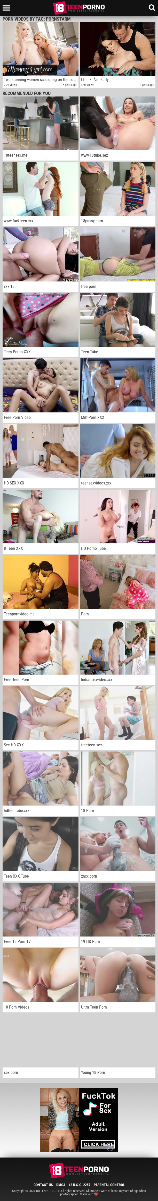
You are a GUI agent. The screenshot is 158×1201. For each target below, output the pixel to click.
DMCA (60, 1185)
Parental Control (109, 1185)
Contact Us (43, 1185)
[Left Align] (8, 8)
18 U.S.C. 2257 (79, 1185)
